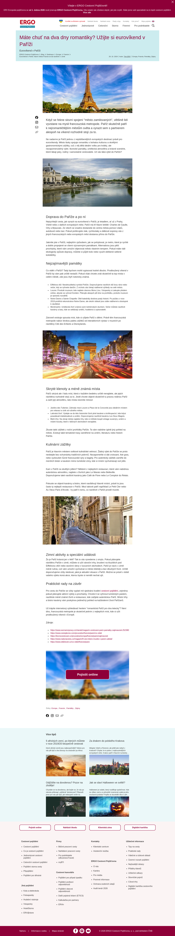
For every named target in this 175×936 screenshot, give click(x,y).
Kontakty (126, 21)
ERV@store (28, 913)
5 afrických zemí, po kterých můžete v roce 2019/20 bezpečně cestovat (65, 742)
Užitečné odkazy (135, 873)
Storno (115, 26)
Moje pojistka (146, 21)
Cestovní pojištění (68, 26)
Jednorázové (88, 26)
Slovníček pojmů (135, 877)
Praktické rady (134, 851)
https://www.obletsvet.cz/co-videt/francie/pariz (70, 642)
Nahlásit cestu (105, 21)
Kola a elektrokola (31, 891)
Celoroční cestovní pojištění (35, 862)
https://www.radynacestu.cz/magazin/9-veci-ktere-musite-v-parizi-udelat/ (81, 639)
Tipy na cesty (134, 847)
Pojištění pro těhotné (32, 875)
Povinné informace (101, 880)
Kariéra (96, 871)
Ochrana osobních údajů (103, 884)
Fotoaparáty (28, 895)
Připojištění (28, 871)
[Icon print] (36, 137)
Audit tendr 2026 (100, 888)
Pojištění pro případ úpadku (70, 878)
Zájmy (153, 56)
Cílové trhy (133, 882)
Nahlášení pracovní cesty (69, 851)
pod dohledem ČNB (143, 931)
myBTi (61, 862)
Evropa (134, 56)
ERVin (61, 904)
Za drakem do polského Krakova (106, 741)
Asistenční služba (101, 851)
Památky (147, 56)
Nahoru (22, 931)
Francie (140, 56)
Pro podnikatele (141, 26)
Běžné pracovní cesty (67, 847)
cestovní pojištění (109, 591)
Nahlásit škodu (93, 21)
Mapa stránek (58, 931)
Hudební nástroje (30, 900)
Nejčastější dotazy (136, 864)
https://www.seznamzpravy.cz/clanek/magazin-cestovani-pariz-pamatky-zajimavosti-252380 (89, 630)
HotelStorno (28, 908)
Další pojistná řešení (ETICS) (71, 896)
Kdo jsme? (135, 21)
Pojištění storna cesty (32, 867)
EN (153, 21)
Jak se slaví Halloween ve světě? (107, 782)
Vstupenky (28, 904)
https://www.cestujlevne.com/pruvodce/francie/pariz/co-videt (76, 633)
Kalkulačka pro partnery (68, 900)
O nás (96, 866)
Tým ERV (127, 56)
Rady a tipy (117, 21)
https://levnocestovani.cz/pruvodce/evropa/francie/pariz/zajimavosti (79, 636)
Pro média (97, 875)
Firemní (126, 26)
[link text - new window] (36, 117)
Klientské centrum (101, 847)
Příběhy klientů (134, 869)
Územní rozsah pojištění (138, 860)
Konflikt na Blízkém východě (75, 21)
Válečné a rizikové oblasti (139, 855)
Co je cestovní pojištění (33, 851)
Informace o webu (39, 931)
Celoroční (103, 26)
